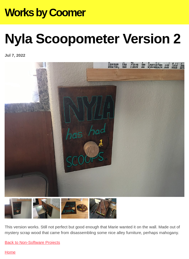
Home (10, 252)
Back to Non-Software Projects (32, 242)
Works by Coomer (45, 12)
